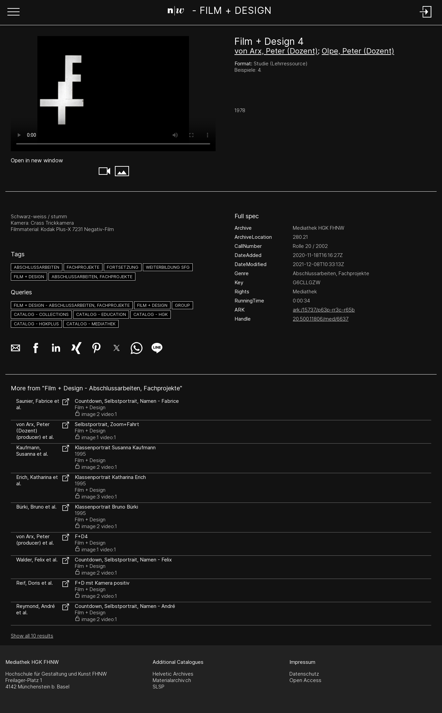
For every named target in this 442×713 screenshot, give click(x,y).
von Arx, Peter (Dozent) (276, 50)
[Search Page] (219, 12)
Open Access (305, 680)
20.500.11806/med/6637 (320, 319)
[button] (13, 12)
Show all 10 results (32, 636)
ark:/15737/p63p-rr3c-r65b (324, 309)
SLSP (158, 686)
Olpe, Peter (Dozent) (358, 50)
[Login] (426, 18)
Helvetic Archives (173, 674)
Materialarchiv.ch (172, 680)
